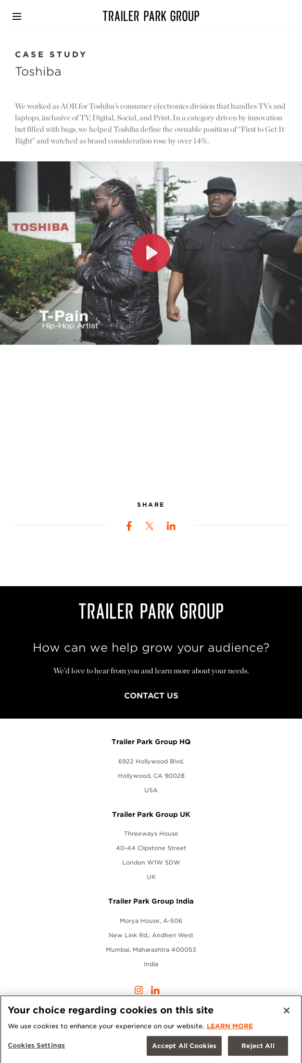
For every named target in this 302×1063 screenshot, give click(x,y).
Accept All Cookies (184, 1048)
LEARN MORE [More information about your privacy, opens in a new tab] (230, 1028)
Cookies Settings (36, 1047)
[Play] (151, 256)
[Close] (286, 1013)
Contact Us (151, 695)
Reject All (257, 1048)
